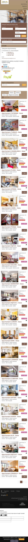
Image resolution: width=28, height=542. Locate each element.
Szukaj (23, 36)
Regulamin (24, 6)
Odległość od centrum (13, 95)
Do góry (4, 495)
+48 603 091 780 (23, 499)
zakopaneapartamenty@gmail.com (9, 58)
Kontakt (25, 8)
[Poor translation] (5, 515)
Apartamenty (24, 4)
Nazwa (18, 92)
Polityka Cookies (14, 541)
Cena (4, 95)
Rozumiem (21, 539)
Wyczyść (18, 36)
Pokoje (12, 92)
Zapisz (24, 84)
